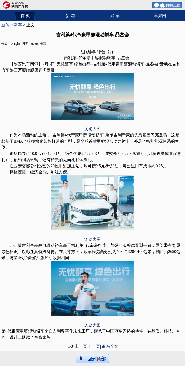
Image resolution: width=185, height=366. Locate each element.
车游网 (160, 15)
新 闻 (70, 15)
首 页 (25, 15)
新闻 (5, 25)
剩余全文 (110, 346)
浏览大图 (92, 129)
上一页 (81, 346)
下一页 (94, 346)
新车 (18, 25)
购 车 (115, 15)
